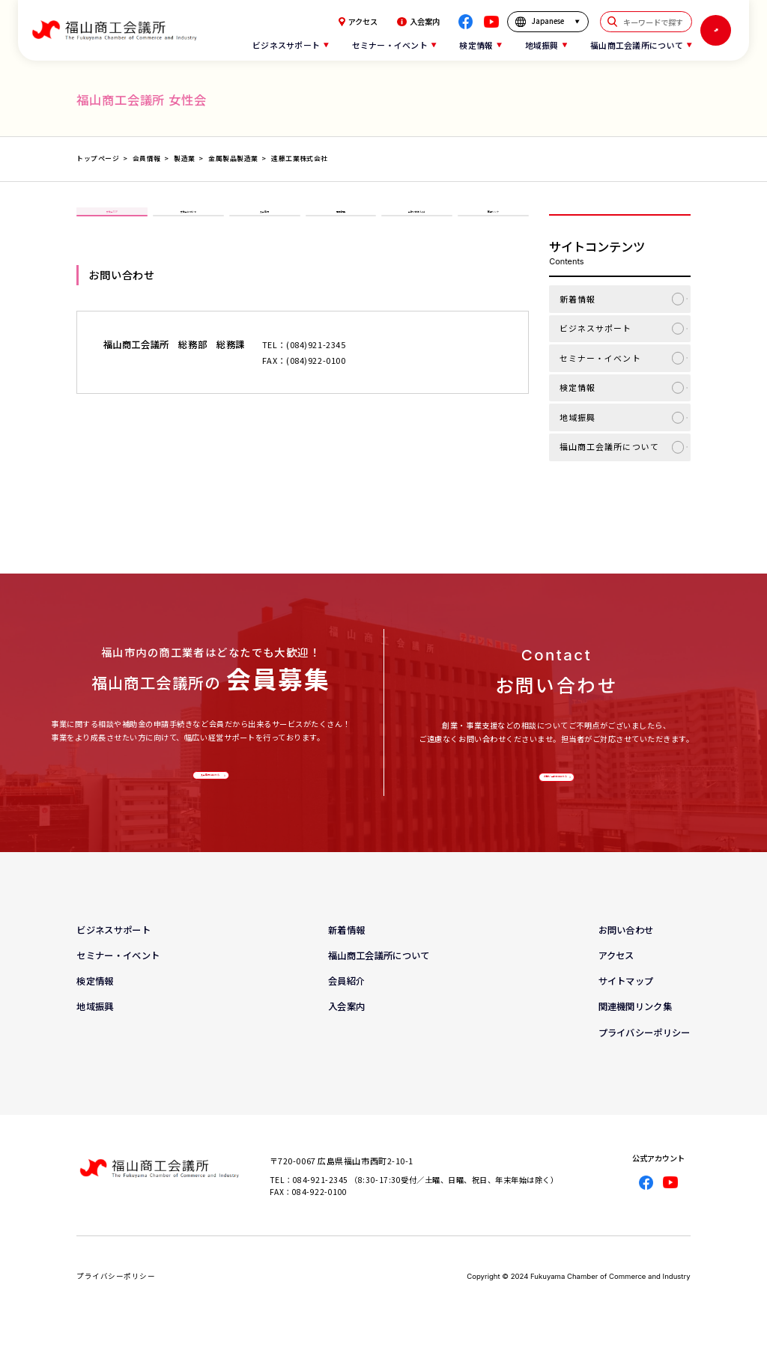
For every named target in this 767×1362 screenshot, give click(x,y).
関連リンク (493, 224)
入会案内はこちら (207, 784)
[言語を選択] (548, 21)
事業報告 (340, 224)
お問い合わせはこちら (553, 786)
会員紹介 (346, 1002)
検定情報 (577, 387)
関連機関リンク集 (635, 1027)
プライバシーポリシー (644, 1052)
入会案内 (418, 22)
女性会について (188, 224)
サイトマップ (626, 1002)
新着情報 (577, 299)
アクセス (358, 22)
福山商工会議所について (609, 446)
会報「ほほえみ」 (417, 224)
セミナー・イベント (600, 358)
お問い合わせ (626, 951)
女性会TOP (112, 224)
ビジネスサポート (596, 328)
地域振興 (577, 417)
